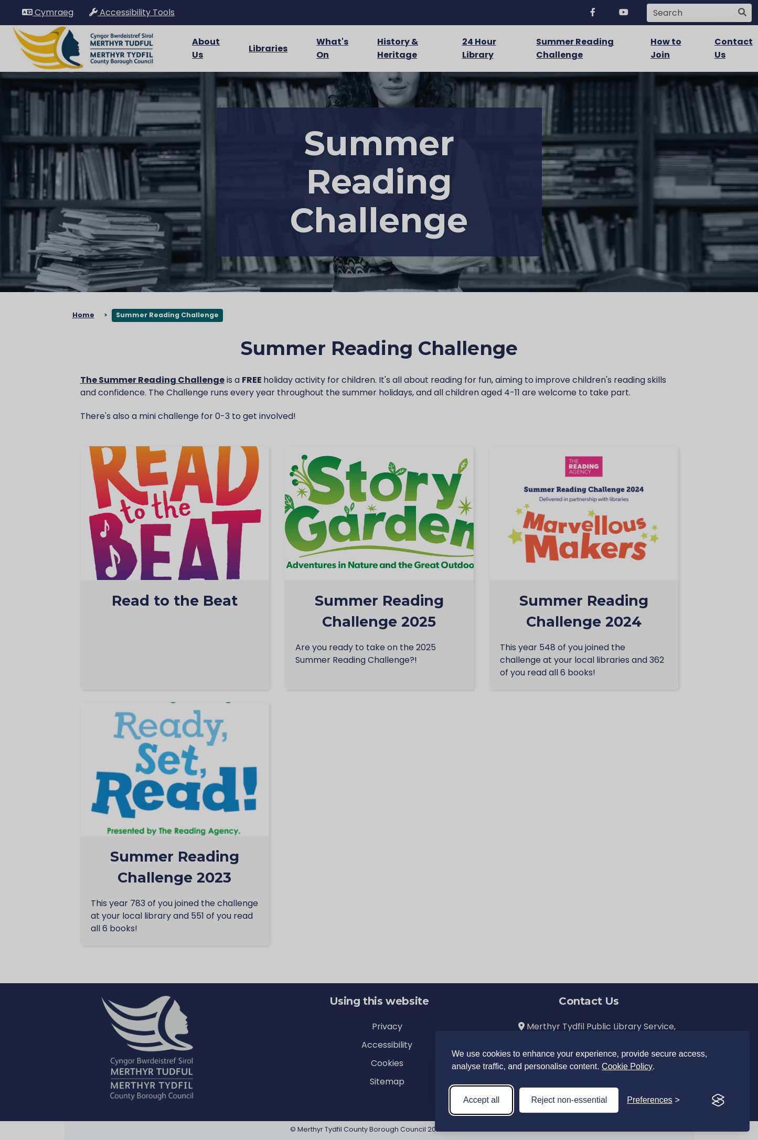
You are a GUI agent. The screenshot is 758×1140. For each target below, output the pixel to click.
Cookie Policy (627, 1066)
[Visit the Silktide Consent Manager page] (718, 1100)
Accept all (481, 1099)
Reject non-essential (569, 1099)
